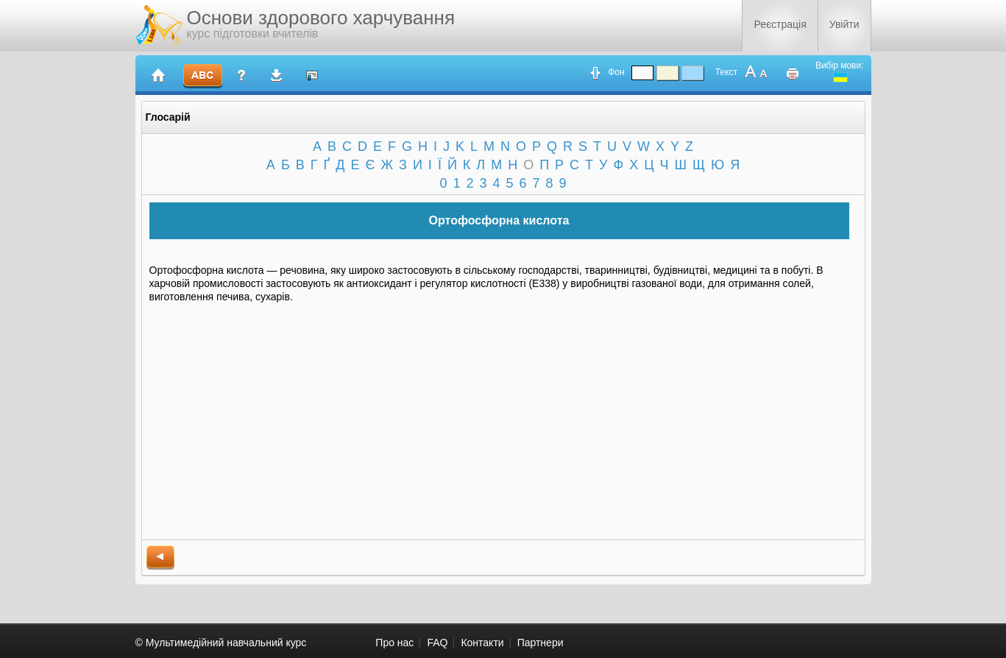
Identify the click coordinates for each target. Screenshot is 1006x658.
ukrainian (840, 77)
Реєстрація (780, 24)
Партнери (540, 642)
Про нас (394, 642)
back (160, 557)
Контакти (482, 642)
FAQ (437, 642)
